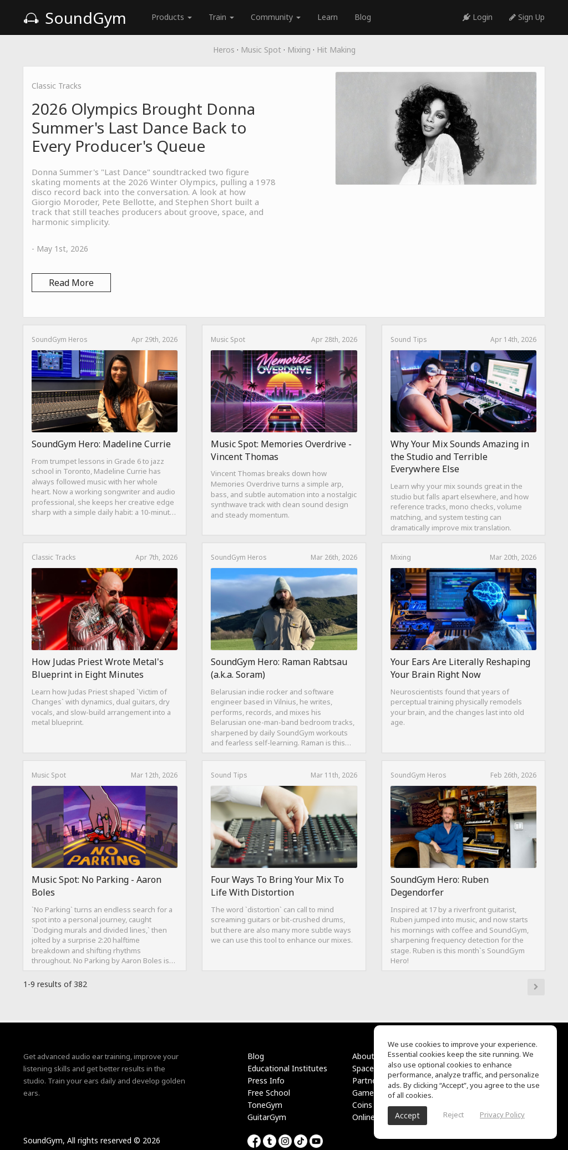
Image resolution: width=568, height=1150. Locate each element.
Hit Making (336, 49)
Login (478, 17)
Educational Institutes (287, 1068)
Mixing (299, 49)
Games (365, 1092)
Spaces (365, 1068)
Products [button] (171, 17)
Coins (362, 1105)
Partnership (373, 1080)
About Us (369, 1056)
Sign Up (527, 17)
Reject (453, 1115)
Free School (268, 1092)
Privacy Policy (502, 1115)
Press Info (266, 1080)
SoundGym (74, 17)
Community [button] (276, 17)
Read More (71, 283)
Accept (407, 1115)
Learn (327, 17)
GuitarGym (266, 1117)
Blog (362, 17)
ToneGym (264, 1105)
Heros (224, 49)
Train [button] (221, 17)
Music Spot (261, 49)
